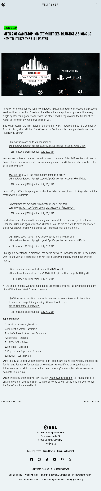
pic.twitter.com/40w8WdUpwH (73, 273)
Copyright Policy (75, 479)
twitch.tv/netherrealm (60, 377)
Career (30, 451)
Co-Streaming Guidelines (53, 479)
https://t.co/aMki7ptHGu (43, 145)
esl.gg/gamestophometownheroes (72, 368)
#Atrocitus (15, 175)
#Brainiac (14, 236)
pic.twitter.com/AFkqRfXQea (71, 178)
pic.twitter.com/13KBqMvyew (24, 306)
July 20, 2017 (47, 151)
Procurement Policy (81, 475)
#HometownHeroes (19, 145)
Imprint (44, 475)
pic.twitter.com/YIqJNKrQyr (60, 207)
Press (38, 451)
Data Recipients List (28, 479)
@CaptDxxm (16, 204)
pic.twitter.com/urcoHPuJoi (70, 240)
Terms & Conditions (60, 475)
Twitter (6, 364)
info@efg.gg (50, 443)
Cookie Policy (15, 475)
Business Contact (65, 451)
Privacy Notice (32, 475)
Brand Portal (49, 451)
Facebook (21, 364)
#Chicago (14, 269)
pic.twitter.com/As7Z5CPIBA (70, 145)
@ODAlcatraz (16, 298)
